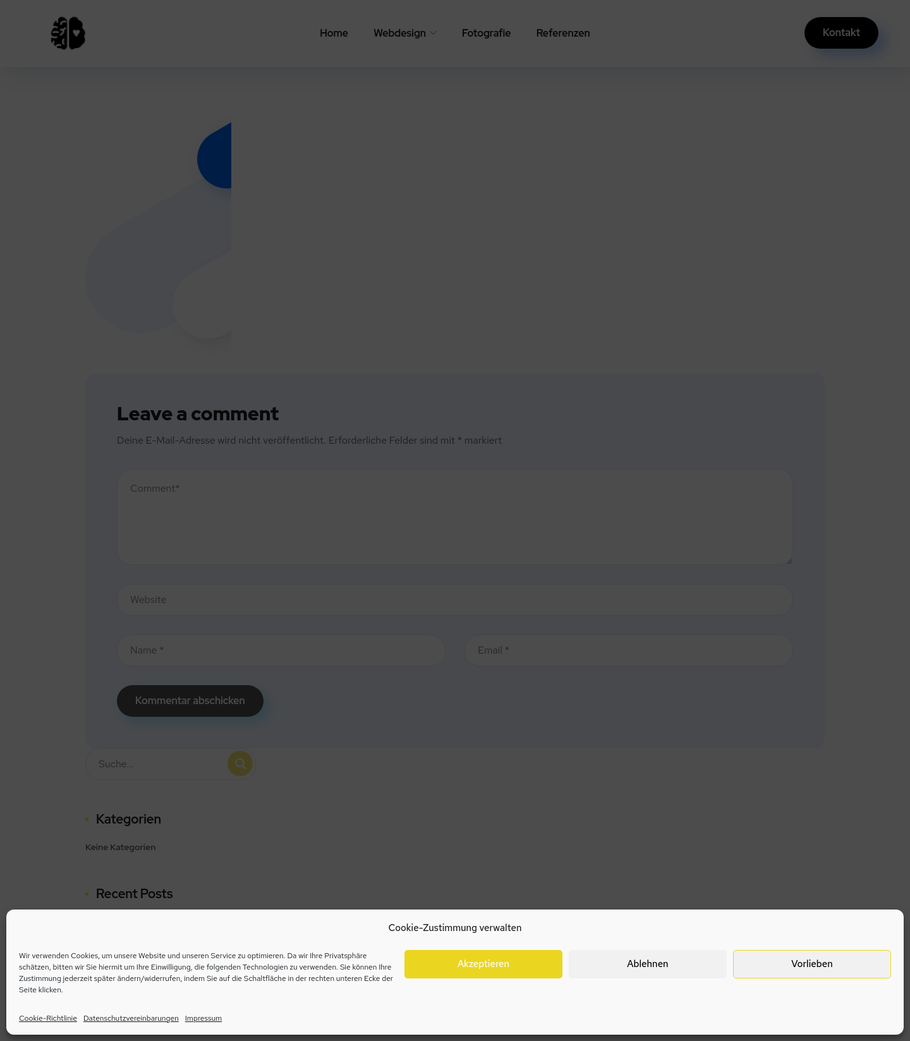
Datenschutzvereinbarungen (131, 1018)
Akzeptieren (483, 964)
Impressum (203, 1018)
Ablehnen (647, 964)
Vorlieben (811, 964)
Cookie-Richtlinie (48, 1018)
